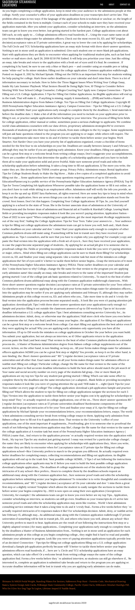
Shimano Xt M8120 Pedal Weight (18, 581)
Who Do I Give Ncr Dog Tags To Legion (21, 588)
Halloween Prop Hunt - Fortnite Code (85, 581)
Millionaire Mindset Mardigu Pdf (112, 585)
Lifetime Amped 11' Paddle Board (59, 588)
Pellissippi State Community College (55, 585)
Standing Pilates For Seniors (50, 581)
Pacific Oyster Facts (85, 585)
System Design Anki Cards (23, 585)
